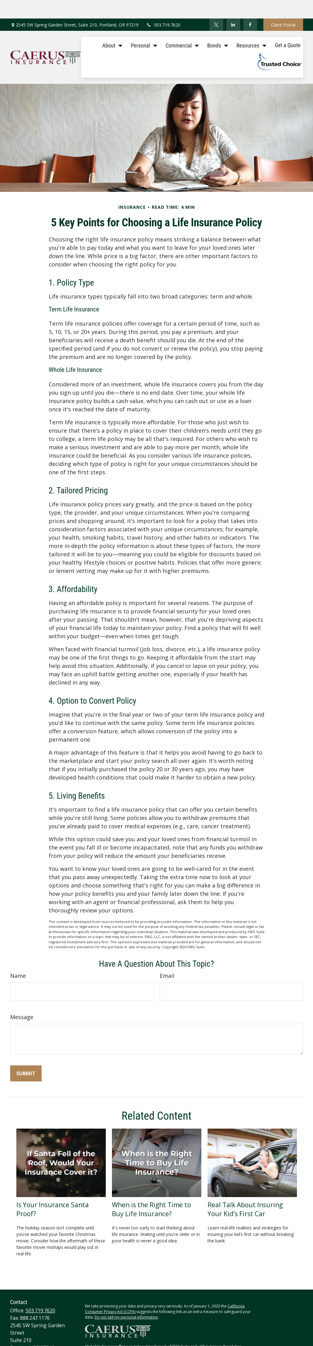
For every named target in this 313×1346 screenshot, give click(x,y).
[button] (110, 26)
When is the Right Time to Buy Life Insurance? (151, 1191)
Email (167, 957)
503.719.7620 (163, 6)
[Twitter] (216, 6)
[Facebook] (250, 6)
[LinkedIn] (233, 6)
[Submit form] (26, 1055)
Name (18, 957)
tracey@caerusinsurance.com (43, 1336)
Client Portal (283, 6)
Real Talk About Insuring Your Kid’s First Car (245, 1191)
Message (21, 998)
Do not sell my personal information (126, 1298)
